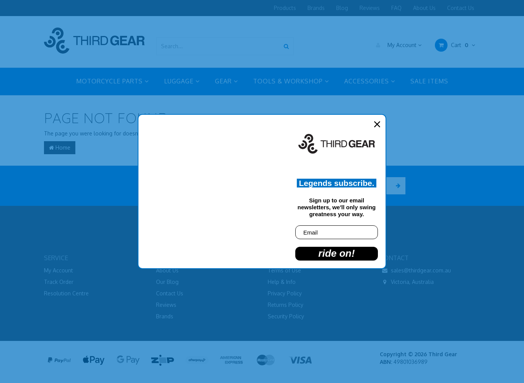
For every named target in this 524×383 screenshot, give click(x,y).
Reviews (370, 8)
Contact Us (460, 8)
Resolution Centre (66, 293)
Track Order (58, 282)
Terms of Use (284, 270)
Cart (455, 45)
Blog (342, 8)
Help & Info (282, 282)
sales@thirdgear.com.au (415, 270)
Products (285, 8)
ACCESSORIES (369, 81)
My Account (396, 45)
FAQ (396, 8)
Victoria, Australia (407, 282)
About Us (424, 8)
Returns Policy (285, 305)
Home (59, 147)
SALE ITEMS (429, 81)
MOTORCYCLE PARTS (112, 81)
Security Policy (286, 316)
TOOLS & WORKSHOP (291, 81)
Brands (316, 8)
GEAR (226, 81)
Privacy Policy (285, 293)
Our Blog (167, 282)
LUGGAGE (182, 81)
